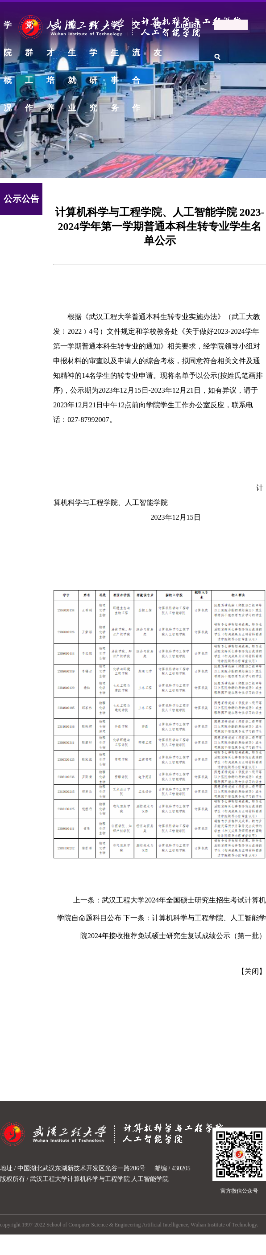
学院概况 (8, 30)
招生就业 (72, 30)
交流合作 (136, 30)
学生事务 (115, 30)
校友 (158, 30)
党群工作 (29, 30)
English (188, 25)
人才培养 (50, 30)
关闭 (252, 971)
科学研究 (93, 30)
